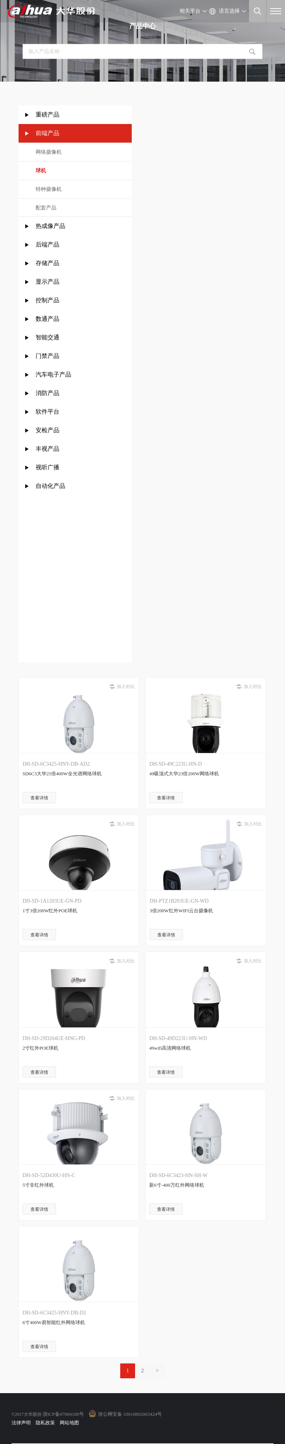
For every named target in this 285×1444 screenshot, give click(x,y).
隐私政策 (45, 1422)
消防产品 (47, 393)
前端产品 (47, 133)
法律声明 (21, 1422)
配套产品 (46, 208)
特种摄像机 (49, 189)
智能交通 (47, 337)
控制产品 (48, 300)
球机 (41, 170)
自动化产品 (50, 486)
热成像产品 (50, 226)
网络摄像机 (49, 152)
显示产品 (47, 281)
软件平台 (47, 411)
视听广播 (47, 467)
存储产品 (47, 263)
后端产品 (47, 244)
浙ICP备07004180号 (63, 1414)
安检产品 (47, 430)
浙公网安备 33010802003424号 (130, 1414)
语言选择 (229, 11)
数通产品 (47, 319)
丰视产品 (47, 449)
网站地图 (69, 1422)
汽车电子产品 (53, 374)
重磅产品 (47, 114)
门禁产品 (47, 356)
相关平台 (190, 11)
